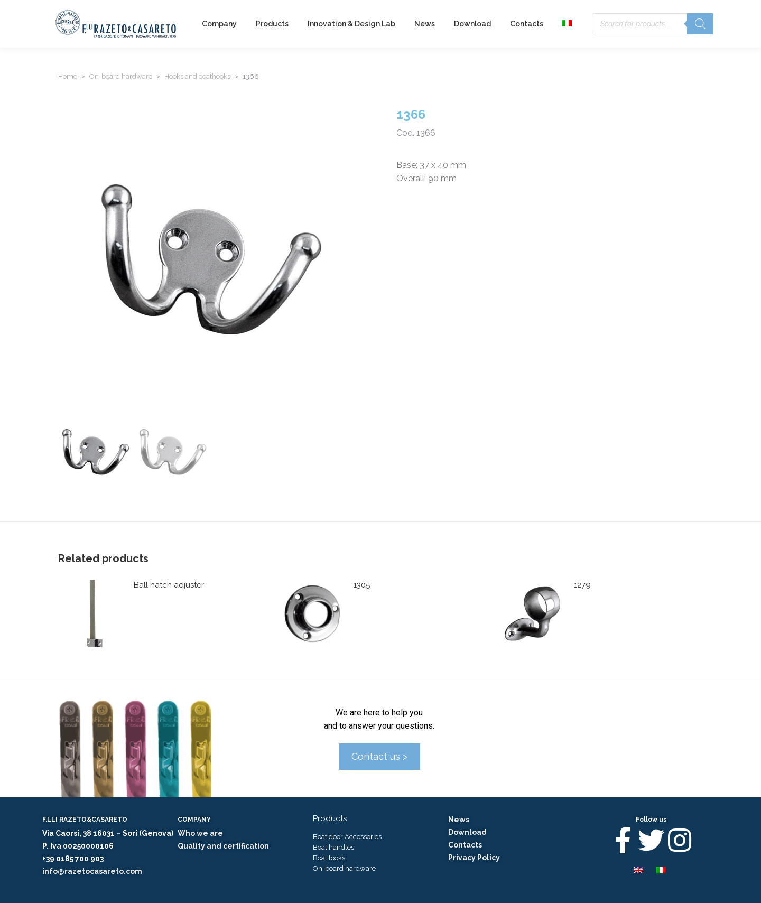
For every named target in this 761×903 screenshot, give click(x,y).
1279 (582, 585)
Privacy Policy (474, 857)
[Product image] (92, 613)
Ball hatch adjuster (169, 585)
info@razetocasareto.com (92, 871)
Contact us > (379, 756)
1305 (362, 585)
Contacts (465, 845)
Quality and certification (223, 846)
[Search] (700, 23)
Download (467, 832)
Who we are (200, 833)
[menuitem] (568, 24)
